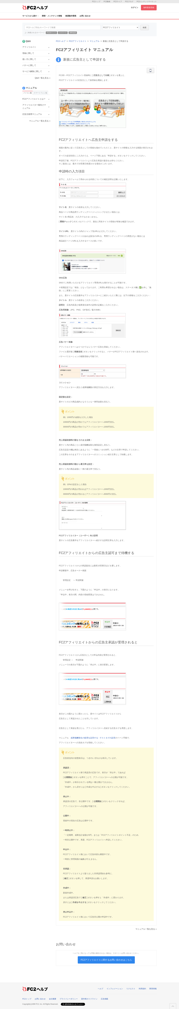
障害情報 (153, 989)
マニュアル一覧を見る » (146, 929)
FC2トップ (96, 2)
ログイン (134, 7)
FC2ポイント (51, 32)
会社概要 (52, 999)
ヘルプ (100, 989)
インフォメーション (115, 989)
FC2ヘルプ (60, 41)
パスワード (63, 32)
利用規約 (142, 989)
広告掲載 (104, 999)
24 (120, 27)
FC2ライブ (118, 2)
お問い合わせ (85, 16)
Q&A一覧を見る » (42, 78)
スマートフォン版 (40, 93)
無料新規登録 (148, 7)
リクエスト (130, 989)
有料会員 (73, 32)
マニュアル (94, 41)
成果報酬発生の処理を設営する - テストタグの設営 (93, 738)
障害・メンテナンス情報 (52, 16)
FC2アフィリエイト (77, 41)
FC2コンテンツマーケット (147, 2)
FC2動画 (107, 2)
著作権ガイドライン (89, 999)
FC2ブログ (129, 2)
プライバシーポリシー (69, 999)
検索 (144, 27)
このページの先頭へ (173, 1006)
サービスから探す (30, 16)
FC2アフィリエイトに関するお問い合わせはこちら (106, 960)
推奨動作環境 (70, 16)
